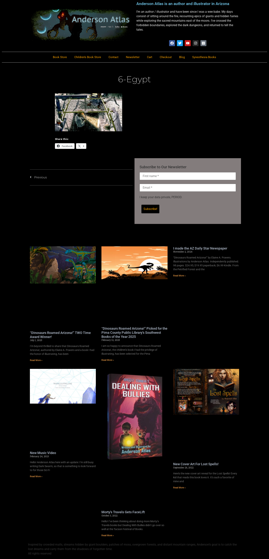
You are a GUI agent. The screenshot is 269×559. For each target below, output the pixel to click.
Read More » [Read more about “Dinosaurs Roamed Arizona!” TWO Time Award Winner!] (36, 360)
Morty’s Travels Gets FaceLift (123, 512)
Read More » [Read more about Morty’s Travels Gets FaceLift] (107, 535)
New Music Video (43, 453)
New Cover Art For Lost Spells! (196, 464)
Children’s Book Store (87, 57)
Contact (113, 57)
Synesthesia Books (204, 57)
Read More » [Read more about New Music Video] (36, 476)
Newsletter (133, 57)
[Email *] (188, 188)
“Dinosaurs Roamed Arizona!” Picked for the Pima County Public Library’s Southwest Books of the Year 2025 (134, 333)
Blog (182, 57)
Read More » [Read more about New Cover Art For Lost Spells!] (179, 488)
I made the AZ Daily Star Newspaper (200, 248)
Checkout (166, 57)
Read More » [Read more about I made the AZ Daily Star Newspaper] (179, 276)
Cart (149, 57)
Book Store (60, 57)
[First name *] (188, 176)
